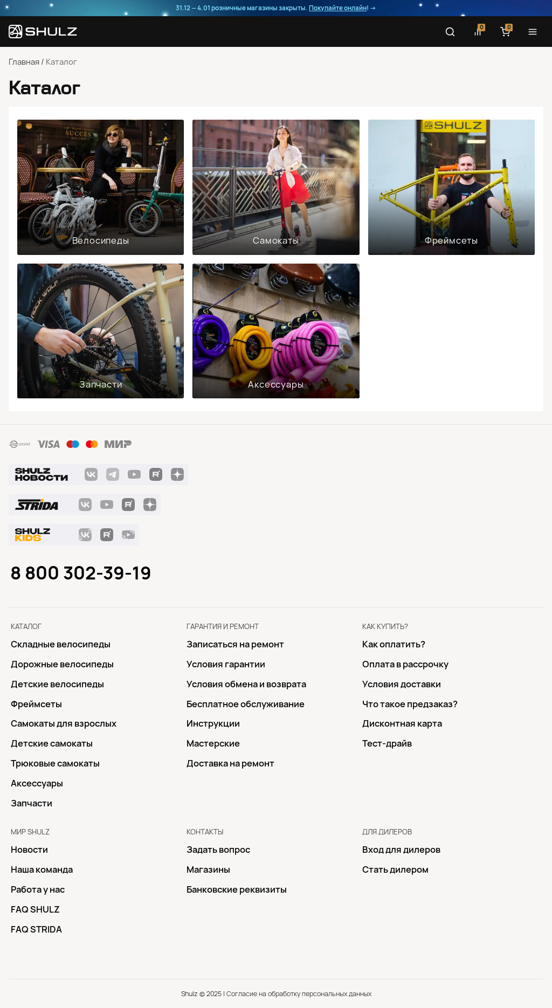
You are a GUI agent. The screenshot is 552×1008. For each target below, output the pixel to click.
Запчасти (100, 384)
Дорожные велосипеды (62, 664)
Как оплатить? (393, 644)
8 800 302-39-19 (80, 573)
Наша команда (42, 869)
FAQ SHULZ (35, 909)
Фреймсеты (451, 240)
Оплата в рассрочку (405, 664)
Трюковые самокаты (55, 763)
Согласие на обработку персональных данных (298, 993)
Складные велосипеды (61, 644)
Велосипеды (100, 240)
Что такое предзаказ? (410, 704)
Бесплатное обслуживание (246, 704)
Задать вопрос (218, 849)
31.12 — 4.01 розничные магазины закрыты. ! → (276, 8)
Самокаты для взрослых (63, 723)
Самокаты (276, 240)
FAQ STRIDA (36, 929)
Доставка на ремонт (230, 763)
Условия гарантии (226, 664)
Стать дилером (395, 869)
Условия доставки (401, 684)
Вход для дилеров (401, 849)
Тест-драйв (387, 743)
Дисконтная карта (402, 723)
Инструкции (213, 723)
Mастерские (213, 743)
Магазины (208, 869)
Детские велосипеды (57, 684)
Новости (29, 849)
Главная (24, 62)
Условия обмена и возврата (246, 684)
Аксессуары (275, 384)
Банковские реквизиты (237, 889)
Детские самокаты (52, 743)
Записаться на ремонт (235, 644)
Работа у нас (38, 889)
